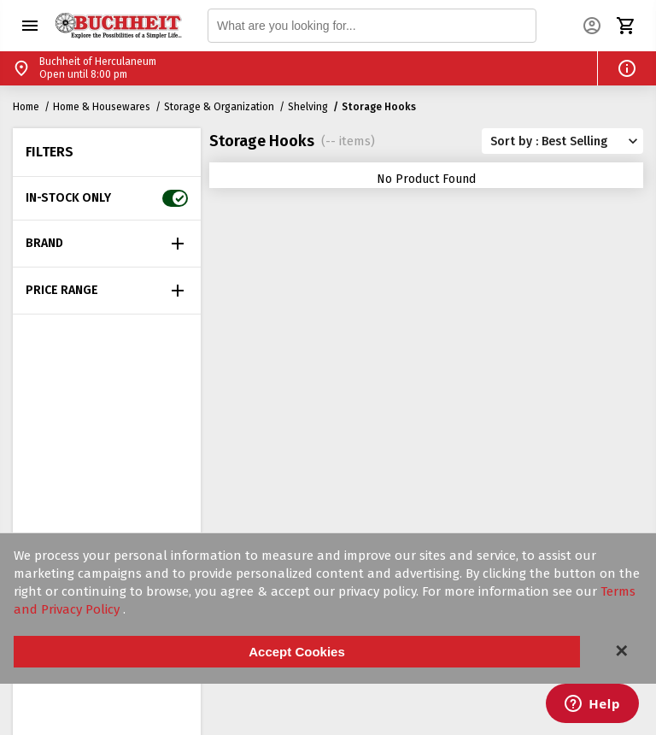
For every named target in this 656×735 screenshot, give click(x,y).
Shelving (308, 107)
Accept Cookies (297, 651)
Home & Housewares (101, 107)
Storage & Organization (219, 107)
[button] (30, 26)
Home (26, 107)
